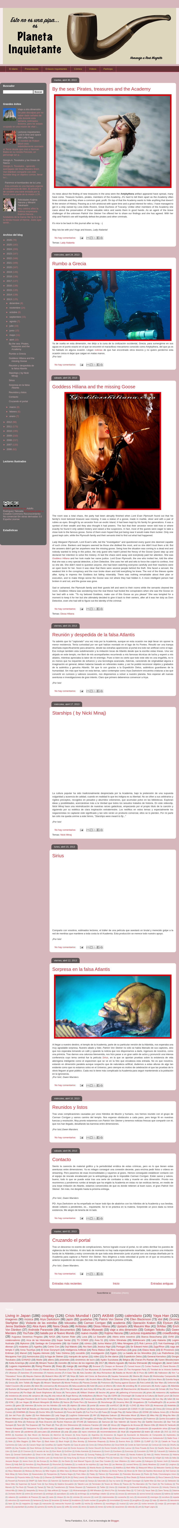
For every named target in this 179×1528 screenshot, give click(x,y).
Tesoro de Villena (111, 1484)
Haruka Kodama (136, 1455)
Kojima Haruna (113, 1333)
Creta (164, 1445)
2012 (10, 422)
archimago (82, 1494)
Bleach (83, 1409)
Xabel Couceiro (12, 1386)
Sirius (58, 855)
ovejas (160, 1504)
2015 (10, 290)
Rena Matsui (98, 1349)
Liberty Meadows (149, 1464)
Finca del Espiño (74, 1412)
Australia (72, 1438)
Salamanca (92, 1422)
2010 (10, 431)
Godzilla (99, 1399)
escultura (165, 1497)
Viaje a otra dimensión (29, 109)
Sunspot (9, 1425)
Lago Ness (103, 1464)
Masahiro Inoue (148, 1389)
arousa (121, 1494)
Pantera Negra (66, 1474)
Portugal (120, 1346)
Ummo (111, 1487)
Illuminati (148, 1458)
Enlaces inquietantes (56, 69)
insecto (126, 1500)
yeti (139, 1507)
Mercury (38, 1471)
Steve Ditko (10, 1484)
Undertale (122, 1487)
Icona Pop (137, 1458)
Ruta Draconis (45, 1422)
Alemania (45, 1435)
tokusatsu (70, 1322)
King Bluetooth (43, 1464)
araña (71, 1494)
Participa (108, 69)
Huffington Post (103, 1458)
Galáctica (172, 1451)
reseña (50, 1507)
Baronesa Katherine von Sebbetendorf (148, 1438)
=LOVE (132, 1405)
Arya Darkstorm (50, 1319)
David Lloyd (62, 1448)
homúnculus (33, 1356)
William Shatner (87, 1392)
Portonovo (105, 1382)
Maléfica (119, 1468)
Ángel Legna (149, 1507)
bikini (37, 1386)
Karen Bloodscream (168, 1359)
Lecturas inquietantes (142, 1333)
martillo (78, 1504)
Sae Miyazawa (91, 1369)
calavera (11, 1497)
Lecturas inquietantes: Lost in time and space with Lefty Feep (29, 135)
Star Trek (171, 1422)
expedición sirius (160, 1428)
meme (17, 1431)
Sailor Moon (43, 1481)
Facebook (58, 1412)
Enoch (107, 1451)
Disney (32, 1412)
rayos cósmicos (89, 1431)
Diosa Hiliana (67, 613)
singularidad (135, 1431)
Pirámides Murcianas (131, 1474)
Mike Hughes (50, 1471)
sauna (58, 1507)
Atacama (46, 1438)
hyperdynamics (59, 1379)
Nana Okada (61, 1326)
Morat (129, 1471)
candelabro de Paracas (28, 1497)
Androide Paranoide (40, 1329)
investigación (97, 1353)
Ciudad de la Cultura (144, 1395)
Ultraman (13, 1372)
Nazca (66, 1402)
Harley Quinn (123, 1399)
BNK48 (96, 1438)
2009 (10, 435)
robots (119, 1386)
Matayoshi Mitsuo (146, 1468)
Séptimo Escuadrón (65, 1484)
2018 (10, 276)
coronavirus (48, 1386)
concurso (87, 1497)
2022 (10, 258)
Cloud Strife (119, 1445)
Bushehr (12, 1389)
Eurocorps (129, 1451)
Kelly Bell (18, 1464)
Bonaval (96, 1366)
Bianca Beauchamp (151, 1336)
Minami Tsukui (46, 1363)
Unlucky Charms (169, 1487)
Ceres (91, 1445)
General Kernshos (156, 1356)
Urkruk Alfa (9, 1491)
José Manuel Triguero (82, 1461)
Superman (23, 1484)
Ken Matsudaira (43, 1415)
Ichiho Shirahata (117, 1340)
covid (96, 1497)
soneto (75, 1507)
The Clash (152, 1484)
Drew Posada (140, 1448)
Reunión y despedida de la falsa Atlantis (93, 634)
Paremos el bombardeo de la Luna (22, 182)
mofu (64, 1405)
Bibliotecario (139, 1340)
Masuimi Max (142, 1326)
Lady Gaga (60, 1415)
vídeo (96, 1356)
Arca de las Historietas (38, 1340)
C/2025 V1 (136, 1409)
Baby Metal (107, 1438)
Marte (39, 1359)
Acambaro (19, 1435)
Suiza (58, 1392)
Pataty (92, 1474)
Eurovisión (141, 1451)
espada (176, 1497)
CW (156, 1441)
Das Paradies (20, 1448)
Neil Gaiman (171, 1471)
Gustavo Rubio (32, 1369)
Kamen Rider (69, 1336)
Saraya (91, 1481)
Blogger (115, 1520)
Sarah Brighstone (44, 1392)
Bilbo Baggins (22, 1441)
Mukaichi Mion (52, 1376)
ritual (123, 1431)
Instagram (156, 1363)
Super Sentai (64, 1340)
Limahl (162, 1464)
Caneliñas (49, 1445)
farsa (46, 1500)
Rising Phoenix (43, 1366)
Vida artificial (52, 1491)
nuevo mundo (89, 1333)
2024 (10, 249)
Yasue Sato (150, 1491)
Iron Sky (159, 1399)
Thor (57, 1425)
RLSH (67, 1477)
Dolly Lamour (126, 1448)
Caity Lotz (22, 1445)
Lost (52, 1468)
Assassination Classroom (15, 1438)
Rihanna (119, 1477)
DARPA (8, 1448)
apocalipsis (61, 1494)
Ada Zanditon (86, 1372)
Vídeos (92, 69)
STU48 (80, 1422)
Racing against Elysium (125, 1382)
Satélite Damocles (154, 1422)
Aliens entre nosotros (123, 1336)
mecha (87, 1504)
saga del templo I (78, 1379)
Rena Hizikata (94, 1477)
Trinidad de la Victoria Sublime (164, 1369)
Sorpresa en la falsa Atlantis (81, 969)
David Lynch (163, 1395)
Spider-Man (149, 1481)
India (167, 1458)
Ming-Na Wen (169, 1415)
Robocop (30, 1422)
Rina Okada (131, 1477)
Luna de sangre (113, 1389)
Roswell (11, 1481)
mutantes (23, 1346)
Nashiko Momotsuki (154, 1471)
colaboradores (12, 1340)
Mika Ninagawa (125, 1343)
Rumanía (22, 1481)
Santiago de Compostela (48, 1343)
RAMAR (58, 1477)
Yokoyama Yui (33, 1428)
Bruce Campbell (119, 1409)
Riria (20, 1422)
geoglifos (103, 1500)
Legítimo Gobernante (79, 1415)
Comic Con (53, 1346)
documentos (67, 1329)
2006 (10, 449)
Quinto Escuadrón (167, 1418)
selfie (67, 1507)
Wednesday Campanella (164, 1376)
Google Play (116, 1412)
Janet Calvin (172, 1363)
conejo (96, 1428)
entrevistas (38, 1372)
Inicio (116, 1283)
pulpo (75, 1431)
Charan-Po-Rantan (144, 1359)
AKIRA (8, 1435)
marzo (13, 407)
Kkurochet (57, 1464)
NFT (64, 1376)
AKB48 (108, 1315)
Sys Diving (49, 1484)
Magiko (36, 1382)
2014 (10, 294)
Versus (41, 1491)
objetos (73, 1405)
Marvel (23, 1353)
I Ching (126, 1458)
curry (132, 1497)
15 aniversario (144, 1386)
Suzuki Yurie (36, 1484)
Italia (174, 1458)
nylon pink (133, 1504)
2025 (10, 244)
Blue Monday (78, 1441)
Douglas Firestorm (25, 1399)
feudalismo (76, 1500)
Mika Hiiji (154, 1415)
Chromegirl (126, 1395)
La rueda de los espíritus (85, 1464)
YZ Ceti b (138, 1491)
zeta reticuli (57, 1395)
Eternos (62, 1399)
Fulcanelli (161, 1451)
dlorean (9, 1346)
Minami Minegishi (41, 1402)
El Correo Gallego (46, 1399)
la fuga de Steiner (54, 1356)
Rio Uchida (75, 1369)
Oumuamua (14, 1392)
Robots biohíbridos (147, 1477)
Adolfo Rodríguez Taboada (18, 509)
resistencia (14, 1395)
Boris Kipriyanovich (99, 1409)
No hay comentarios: (66, 237)
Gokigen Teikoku (154, 1329)
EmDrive (68, 1451)
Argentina (95, 1435)
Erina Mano (156, 1379)
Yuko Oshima (63, 1353)
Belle (10, 1441)
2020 (10, 267)
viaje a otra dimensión (123, 1329)
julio (11, 326)
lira (17, 1504)
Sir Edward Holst (139, 1346)
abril (11, 339)
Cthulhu (173, 1445)
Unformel (171, 1382)
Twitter (102, 1487)
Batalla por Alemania (39, 1409)
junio (12, 330)
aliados (77, 1428)
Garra (7, 1455)
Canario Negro (35, 1445)
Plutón (146, 1474)
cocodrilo (80, 1353)
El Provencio (167, 1349)
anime (27, 1494)
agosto (13, 321)
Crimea (168, 1409)
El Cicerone (26, 1451)
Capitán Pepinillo (63, 1445)
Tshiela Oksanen (76, 1487)
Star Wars (159, 1382)
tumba (109, 1507)
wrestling (130, 1386)
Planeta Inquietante (134, 1418)
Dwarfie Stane (164, 1448)
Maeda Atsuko (96, 1468)
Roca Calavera (164, 1477)
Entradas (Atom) (120, 1293)
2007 (10, 444)
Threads (30, 1487)
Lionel (32, 1363)
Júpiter (28, 1415)
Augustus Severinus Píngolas (27, 1336)
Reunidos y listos (70, 1107)
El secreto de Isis (41, 1451)
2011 (10, 426)
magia (36, 1504)
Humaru (116, 1458)
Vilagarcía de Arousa (130, 1425)
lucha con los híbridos (47, 1405)
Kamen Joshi (162, 1461)
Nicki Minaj (66, 834)
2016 (10, 285)
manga (70, 1366)
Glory (65, 1455)
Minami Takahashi (52, 1382)
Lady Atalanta (68, 242)
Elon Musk (56, 1451)
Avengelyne (85, 1438)
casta (51, 1497)
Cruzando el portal (71, 1240)
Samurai (106, 1422)
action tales (48, 1428)
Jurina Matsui (104, 1343)
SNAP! (31, 1481)
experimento (25, 1500)
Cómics (78, 69)
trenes (100, 1507)
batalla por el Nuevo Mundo (57, 1333)
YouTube (28, 1333)
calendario (133, 1315)
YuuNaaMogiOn (155, 1402)
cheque (60, 1497)
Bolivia (112, 1441)
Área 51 (99, 1340)
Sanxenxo (92, 1402)
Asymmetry (34, 1438)
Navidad (62, 1369)
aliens (51, 1359)
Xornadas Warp (124, 1491)
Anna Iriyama (81, 1435)
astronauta (131, 1494)
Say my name (114, 1481)
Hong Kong (71, 1458)
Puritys (37, 1477)
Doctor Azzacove (78, 1448)
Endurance (96, 1451)
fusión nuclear (90, 1500)
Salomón (54, 1481)
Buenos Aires (124, 1441)
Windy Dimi (10, 1379)
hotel (92, 1386)
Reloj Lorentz (79, 1477)
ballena (168, 1494)
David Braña (43, 1389)
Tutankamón (91, 1487)
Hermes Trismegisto (142, 1399)
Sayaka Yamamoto (120, 1376)
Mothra (56, 1402)
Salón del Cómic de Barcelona (93, 1376)
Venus (114, 1425)
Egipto (113, 1353)
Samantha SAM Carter (112, 1369)
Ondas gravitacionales (69, 1418)
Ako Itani (87, 1346)
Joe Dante (65, 1461)
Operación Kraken (144, 1322)
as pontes (171, 1402)
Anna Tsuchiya (27, 1349)
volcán (157, 1431)
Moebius (105, 1471)
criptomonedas (108, 1497)
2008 (10, 440)
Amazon (68, 1435)
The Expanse (31, 1425)
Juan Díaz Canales (103, 1461)
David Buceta (169, 1366)
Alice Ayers (39, 1326)
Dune (152, 1448)
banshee (25, 1372)
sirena (25, 1395)
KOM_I (12, 1402)
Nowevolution (37, 1474)
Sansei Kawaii (79, 1481)
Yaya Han (161, 1315)
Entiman (9, 1353)
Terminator (96, 1484)
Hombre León (44, 1458)
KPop (99, 1389)
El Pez (66, 1389)
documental (142, 1497)
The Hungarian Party (137, 1369)
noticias (98, 350)
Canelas (148, 1409)
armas (112, 1494)
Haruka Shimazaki (137, 1363)
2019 (10, 272)
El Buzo (56, 1389)
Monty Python (118, 1471)
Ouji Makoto (71, 1346)
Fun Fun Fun (92, 1412)
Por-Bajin (27, 1392)
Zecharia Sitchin (15, 1494)
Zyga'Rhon (159, 1346)
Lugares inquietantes (20, 1366)
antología (50, 1494)
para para (42, 1431)
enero (12, 416)
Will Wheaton (95, 1491)
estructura (12, 1500)
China (159, 1409)
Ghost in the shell (43, 1455)
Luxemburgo (62, 1468)
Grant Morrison (77, 1455)
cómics (87, 1343)
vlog (46, 1395)
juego (147, 1500)
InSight (158, 1458)
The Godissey (166, 1484)
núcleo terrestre (147, 1504)
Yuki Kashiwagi (166, 1343)
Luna (84, 1336)
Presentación (31, 69)
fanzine (102, 1392)
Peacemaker (114, 1474)
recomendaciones (108, 1431)
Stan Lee (161, 1481)
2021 (10, 262)
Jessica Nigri (104, 1346)
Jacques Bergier (12, 1461)
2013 (10, 299)
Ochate (162, 1389)
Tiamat (40, 1487)
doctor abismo (118, 1428)
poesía (8, 1507)
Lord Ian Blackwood (31, 1468)
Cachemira (9, 1445)
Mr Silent (139, 1471)
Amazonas (158, 1405)
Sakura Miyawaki (92, 1329)
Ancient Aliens (96, 1379)
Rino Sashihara (119, 1349)
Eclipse (144, 1379)
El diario (13, 69)
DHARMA (20, 1412)
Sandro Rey (135, 1422)
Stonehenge (106, 1402)
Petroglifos (88, 1418)
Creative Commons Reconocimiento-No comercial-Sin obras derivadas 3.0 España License (22, 516)
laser (10, 1504)
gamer (112, 1392)
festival (66, 1500)
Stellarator (172, 1481)
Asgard (120, 1435)
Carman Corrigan (95, 1322)
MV (94, 1415)
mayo (12, 335)
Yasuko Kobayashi (14, 1428)
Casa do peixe (80, 1445)
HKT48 (110, 1399)
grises (149, 1392)
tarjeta (92, 1507)
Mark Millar (130, 1468)
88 (124, 1405)
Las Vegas (24, 1402)
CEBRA (137, 1441)
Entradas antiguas (162, 1283)
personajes (171, 1504)
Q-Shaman (47, 1477)
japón (69, 1319)
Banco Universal (122, 1438)
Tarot (19, 1425)
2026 (10, 240)
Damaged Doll (26, 1389)
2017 (10, 281)
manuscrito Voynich (63, 1504)
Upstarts (122, 1326)
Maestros (109, 1468)
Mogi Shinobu (30, 1418)
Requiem (9, 1422)
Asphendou (171, 1435)
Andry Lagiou (161, 1386)
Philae (100, 1418)
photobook (56, 1431)
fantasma (37, 1500)
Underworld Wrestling (138, 1487)
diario (105, 1428)
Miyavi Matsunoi (12, 1418)
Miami (143, 1415)
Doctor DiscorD (94, 1448)
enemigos (154, 1497)
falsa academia (79, 1386)
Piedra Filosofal (114, 1418)
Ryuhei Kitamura (64, 1422)
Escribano (117, 1451)
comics (8, 1405)
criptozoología (41, 1379)
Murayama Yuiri (13, 1356)
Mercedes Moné (128, 1415)
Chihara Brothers (104, 1445)
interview (29, 1405)
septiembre (15, 317)
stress (83, 1507)
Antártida (171, 1405)
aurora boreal (145, 1494)
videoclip (131, 1507)
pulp (66, 1431)
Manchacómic (130, 1389)
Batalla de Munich (124, 1372)
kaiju (154, 1500)
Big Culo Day (70, 1409)
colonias (76, 1497)
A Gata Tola (70, 1372)
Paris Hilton (81, 1474)
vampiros (36, 1395)
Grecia (12, 1382)
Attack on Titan (59, 1438)
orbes (83, 1405)
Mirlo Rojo (94, 1471)
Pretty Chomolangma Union (164, 1474)
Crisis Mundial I (78, 1315)
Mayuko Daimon (33, 1376)
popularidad (19, 1507)
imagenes (11, 1319)
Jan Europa (41, 1461)
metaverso (161, 1392)
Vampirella (30, 1491)
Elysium (168, 1322)
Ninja (72, 1376)
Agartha (38, 1346)
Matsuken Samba (164, 1468)
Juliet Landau (135, 1461)
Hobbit (22, 1458)
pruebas (30, 1507)
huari (173, 1428)
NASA (52, 1336)
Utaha (20, 1491)
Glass (57, 1455)
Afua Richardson (104, 1372)
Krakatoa (68, 1464)
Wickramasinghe (80, 1491)
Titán (49, 1487)
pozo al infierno (105, 1386)
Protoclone (9, 1477)
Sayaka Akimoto (41, 1353)
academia (119, 1322)
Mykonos (25, 1343)
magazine (26, 1504)
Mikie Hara (64, 1471)
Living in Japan (17, 1315)
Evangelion (75, 1399)
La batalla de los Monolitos (137, 1353)
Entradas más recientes (67, 1283)
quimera (40, 1507)
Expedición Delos (133, 1356)
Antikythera (87, 1395)
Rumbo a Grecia (69, 263)
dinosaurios (63, 1386)
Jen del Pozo (15, 1415)
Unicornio (155, 1487)
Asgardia (9, 1409)
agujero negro (64, 1428)
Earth (15, 1451)
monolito (62, 1363)
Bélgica (126, 1359)
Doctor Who (44, 1412)
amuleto (27, 1386)
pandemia (28, 1431)
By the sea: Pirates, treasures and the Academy (101, 89)
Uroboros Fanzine (90, 1425)
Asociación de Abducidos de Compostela (144, 1435)
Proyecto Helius (24, 1477)
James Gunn (27, 1461)
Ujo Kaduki (73, 1343)
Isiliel (169, 1399)
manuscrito (46, 1504)
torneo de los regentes (83, 1363)
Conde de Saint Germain (138, 1445)
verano (102, 1405)
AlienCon (57, 1435)
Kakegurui (149, 1461)
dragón (132, 1428)
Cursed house (134, 1366)
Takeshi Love (82, 1484)
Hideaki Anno (48, 1369)
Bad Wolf (22, 1409)
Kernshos (29, 1464)
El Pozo (140, 1372)
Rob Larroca (145, 1343)
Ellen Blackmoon (140, 1319)
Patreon (101, 1474)
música (28, 1319)
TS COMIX (82, 1340)
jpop (134, 1349)
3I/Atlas (161, 1326)
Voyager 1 (65, 1491)
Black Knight (64, 1441)
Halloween (163, 1372)
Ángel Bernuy (72, 1395)
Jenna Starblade (15, 1326)
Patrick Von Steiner (111, 1319)
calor (87, 1428)
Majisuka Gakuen (109, 1415)
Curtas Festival (152, 1366)
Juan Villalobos (120, 1461)
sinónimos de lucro (85, 1359)
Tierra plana (70, 1392)
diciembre (14, 303)
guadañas (86, 1319)
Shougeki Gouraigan (132, 1481)
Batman (56, 1409)
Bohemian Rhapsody (97, 1441)
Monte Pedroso (72, 1382)
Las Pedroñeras (165, 1353)
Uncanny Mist (122, 1402)
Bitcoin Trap (102, 1395)
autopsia (157, 1494)
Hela (149, 1455)
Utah (105, 1425)
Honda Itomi (58, 1458)
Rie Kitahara (108, 1477)
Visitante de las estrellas (41, 1322)
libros (7, 1431)
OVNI (171, 1336)
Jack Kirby (88, 1389)
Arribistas (81, 1326)
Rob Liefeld (145, 1382)
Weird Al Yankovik (167, 1425)
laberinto (163, 1500)
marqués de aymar (78, 1356)
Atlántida (175, 1386)
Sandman (66, 1481)
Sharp (59, 1366)
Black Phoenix (113, 1379)
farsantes (55, 1500)
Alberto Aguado (116, 1363)
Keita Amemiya (17, 1363)
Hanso (122, 1455)
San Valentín (120, 1422)
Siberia (136, 1376)
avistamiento (26, 1379)
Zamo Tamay (163, 1491)
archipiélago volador (98, 1494)
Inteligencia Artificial (76, 1349)
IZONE (145, 1412)
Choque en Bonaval (114, 1366)
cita (67, 1497)
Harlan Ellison (132, 1412)
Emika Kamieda (81, 1451)
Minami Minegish (79, 1471)
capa (44, 1497)
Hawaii (76, 1389)
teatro (147, 1431)
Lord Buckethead (12, 1468)
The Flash (46, 1425)
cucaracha (122, 1497)
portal (92, 1405)
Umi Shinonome (70, 1425)
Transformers (59, 1487)
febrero (13, 411)
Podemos (150, 1418)
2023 (10, 253)
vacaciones (119, 1507)
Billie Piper (36, 1441)
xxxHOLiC (114, 1405)
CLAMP (147, 1441)
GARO (151, 1372)
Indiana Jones (159, 1412)
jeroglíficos (136, 1500)
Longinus (172, 1464)
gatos (18, 1405)
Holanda (31, 1458)
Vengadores (138, 1402)
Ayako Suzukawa (109, 1359)
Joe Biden (54, 1461)
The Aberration (138, 1484)
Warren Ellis (149, 1425)
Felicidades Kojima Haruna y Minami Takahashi (27, 202)
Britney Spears (130, 1379)
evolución (143, 1428)
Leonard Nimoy (132, 1464)
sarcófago (83, 1366)
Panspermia (52, 1474)
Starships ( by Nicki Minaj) (79, 713)
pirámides (65, 1359)
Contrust (155, 1445)
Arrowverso (108, 1435)
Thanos (126, 1484)
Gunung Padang (94, 1455)
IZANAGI (26, 1359)
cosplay (48, 1315)
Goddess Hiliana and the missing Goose (93, 386)
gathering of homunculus (130, 1392)
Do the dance (111, 1356)
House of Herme (86, 1458)
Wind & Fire (109, 1491)
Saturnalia (101, 1481)
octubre (13, 312)
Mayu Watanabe (15, 1471)
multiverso (98, 1504)
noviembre (15, 307)
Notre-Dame (23, 1474)
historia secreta (54, 1372)
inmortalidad (115, 1500)
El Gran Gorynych (50, 1349)
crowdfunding (170, 1333)
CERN (114, 1395)
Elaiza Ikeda (148, 1349)
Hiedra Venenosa (161, 1455)
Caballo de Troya (168, 1441)
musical (122, 1504)
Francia (87, 1399)
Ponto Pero (78, 1402)
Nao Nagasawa (48, 1418)
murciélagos (111, 1504)
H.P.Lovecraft (110, 1455)
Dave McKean (36, 1448)
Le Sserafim (99, 1336)
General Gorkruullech (23, 1455)
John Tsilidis (24, 1382)
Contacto (61, 1159)
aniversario (38, 1494)
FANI (151, 1451)
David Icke (49, 1448)
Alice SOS (145, 1405)
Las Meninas (117, 1464)
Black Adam (50, 1441)
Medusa (28, 1471)
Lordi (45, 1468)
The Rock (19, 1487)
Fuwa (104, 1412)
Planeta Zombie (90, 1382)
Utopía (146, 1376)
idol (160, 1319)
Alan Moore (32, 1435)
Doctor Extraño (111, 1448)
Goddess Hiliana (13, 1369)
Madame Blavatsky (78, 1468)
